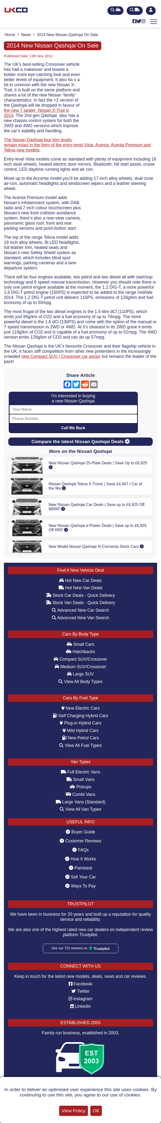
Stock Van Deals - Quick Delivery (80, 602)
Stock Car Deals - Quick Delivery (80, 595)
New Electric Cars (80, 708)
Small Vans (80, 779)
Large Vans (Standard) (80, 801)
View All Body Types (80, 681)
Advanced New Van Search (80, 617)
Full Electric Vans (80, 772)
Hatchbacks (80, 651)
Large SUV (80, 674)
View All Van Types (80, 809)
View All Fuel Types (80, 745)
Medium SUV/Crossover (80, 666)
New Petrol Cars (80, 737)
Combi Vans (80, 794)
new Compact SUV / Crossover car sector (61, 356)
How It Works (80, 859)
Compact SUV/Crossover (80, 659)
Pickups (80, 786)
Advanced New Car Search (80, 610)
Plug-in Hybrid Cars (80, 723)
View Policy (73, 1110)
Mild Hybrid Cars (81, 730)
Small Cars (80, 644)
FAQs (80, 849)
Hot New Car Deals (80, 580)
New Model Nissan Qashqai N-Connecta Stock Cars (96, 546)
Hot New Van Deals (80, 587)
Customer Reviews (80, 840)
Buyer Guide (80, 831)
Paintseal (80, 868)
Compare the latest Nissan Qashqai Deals (80, 441)
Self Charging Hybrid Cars (80, 715)
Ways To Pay (80, 886)
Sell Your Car (80, 877)
